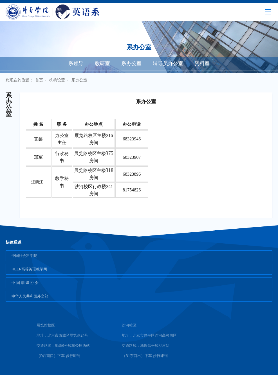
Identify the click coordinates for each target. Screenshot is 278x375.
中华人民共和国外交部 (30, 296)
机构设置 (57, 80)
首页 (39, 80)
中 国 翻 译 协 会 (25, 283)
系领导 (76, 63)
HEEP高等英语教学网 (29, 269)
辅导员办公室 (168, 63)
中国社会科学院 (24, 255)
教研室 (102, 63)
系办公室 (131, 63)
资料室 (202, 63)
